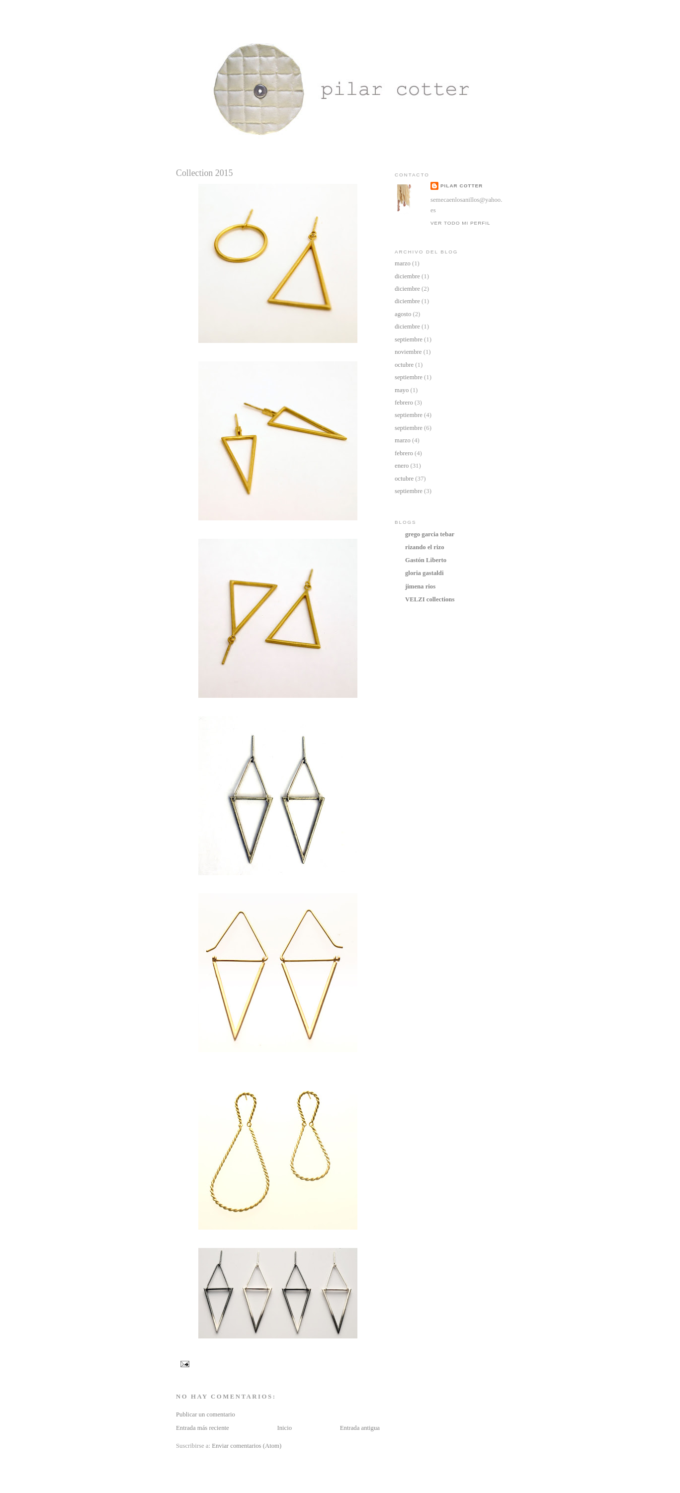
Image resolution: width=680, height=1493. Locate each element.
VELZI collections (429, 599)
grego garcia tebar (429, 534)
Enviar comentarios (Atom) (246, 1445)
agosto (403, 314)
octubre (404, 364)
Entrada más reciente (202, 1427)
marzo (403, 263)
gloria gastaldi (424, 573)
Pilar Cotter (461, 185)
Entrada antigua (360, 1427)
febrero (404, 402)
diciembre (407, 276)
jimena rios (420, 586)
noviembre (408, 351)
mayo (402, 390)
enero (402, 465)
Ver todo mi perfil (460, 223)
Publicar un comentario (205, 1414)
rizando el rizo (424, 547)
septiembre (409, 339)
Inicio (284, 1427)
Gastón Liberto (425, 560)
